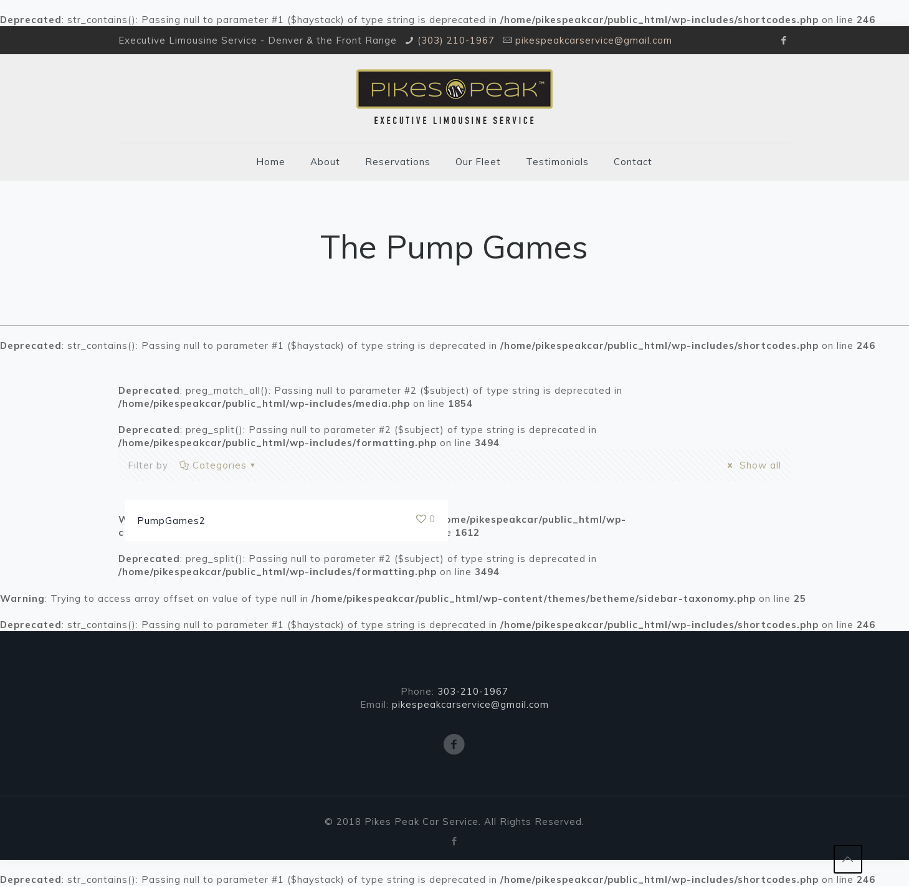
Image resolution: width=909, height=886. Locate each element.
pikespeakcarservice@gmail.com (593, 40)
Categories (219, 465)
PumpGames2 (171, 520)
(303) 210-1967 (456, 40)
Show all (752, 465)
